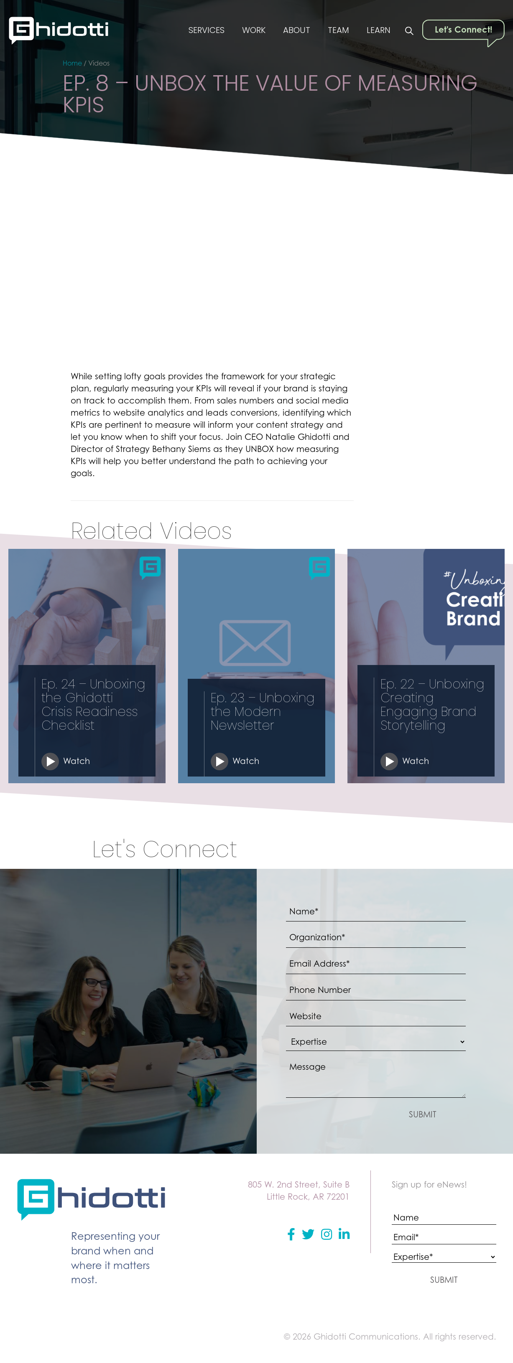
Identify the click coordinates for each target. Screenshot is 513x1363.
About (296, 30)
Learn (378, 30)
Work (253, 30)
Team (338, 30)
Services (205, 30)
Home (72, 63)
